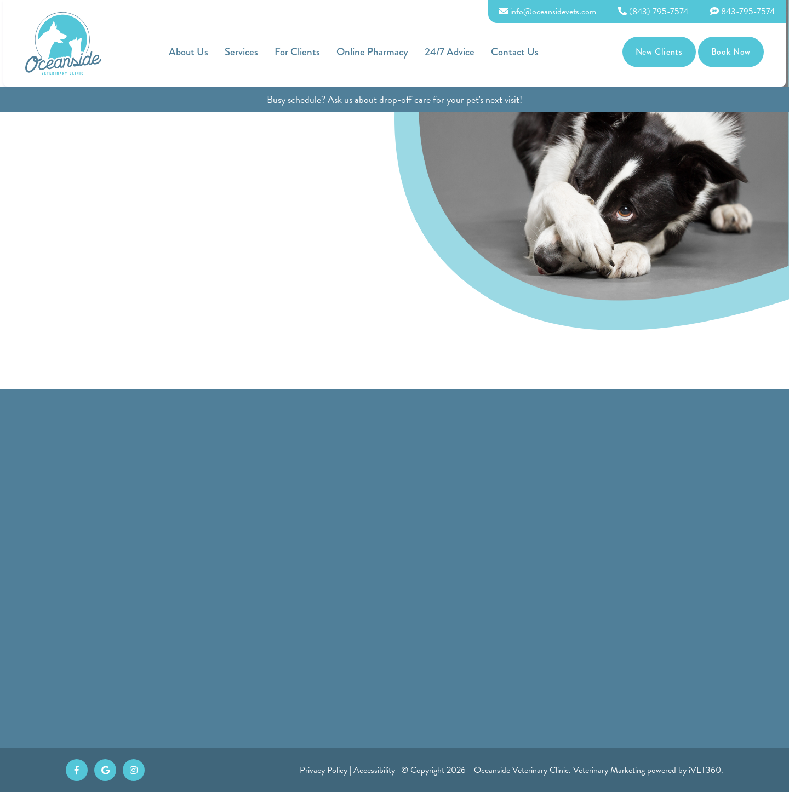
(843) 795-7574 (656, 11)
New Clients (662, 51)
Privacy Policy (323, 770)
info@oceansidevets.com (550, 11)
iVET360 (705, 770)
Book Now (734, 51)
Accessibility (374, 770)
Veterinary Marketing (609, 770)
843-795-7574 (745, 11)
